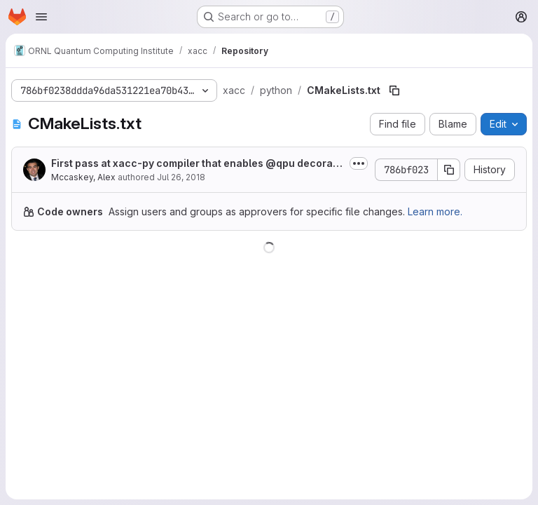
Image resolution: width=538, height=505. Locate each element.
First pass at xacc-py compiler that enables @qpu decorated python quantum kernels (197, 163)
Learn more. (435, 211)
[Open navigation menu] (41, 17)
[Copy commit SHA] (449, 170)
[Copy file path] (394, 90)
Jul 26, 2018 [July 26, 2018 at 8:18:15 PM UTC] (181, 177)
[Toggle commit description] (359, 163)
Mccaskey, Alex (83, 177)
